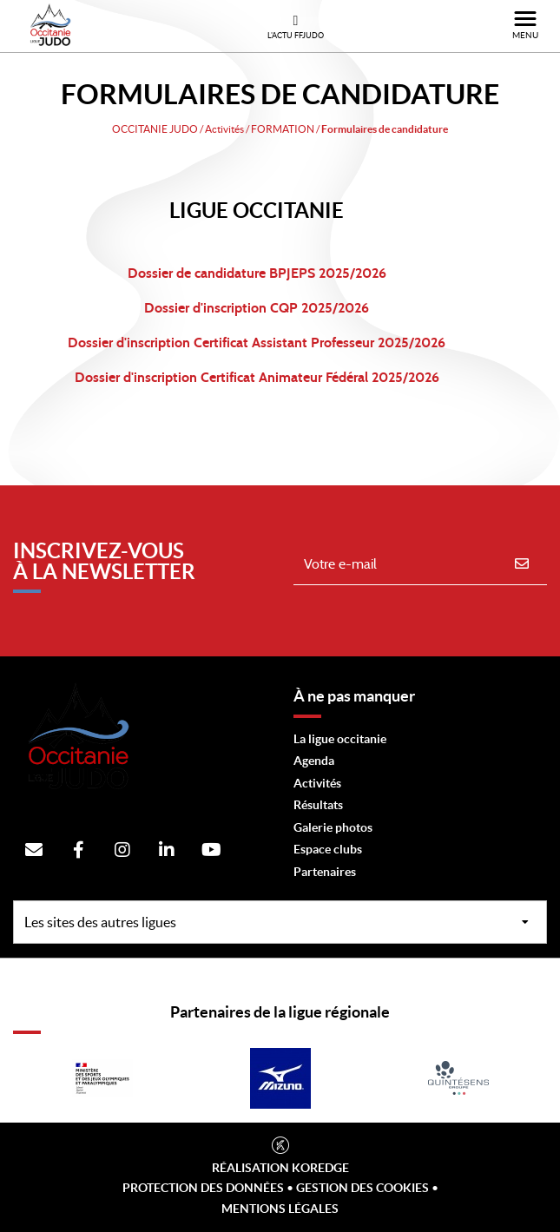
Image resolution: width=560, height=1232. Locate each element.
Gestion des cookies (362, 1188)
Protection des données (203, 1188)
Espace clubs (327, 849)
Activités (317, 783)
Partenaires (324, 872)
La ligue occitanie (339, 739)
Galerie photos (332, 827)
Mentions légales (280, 1209)
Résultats (318, 805)
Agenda (313, 761)
